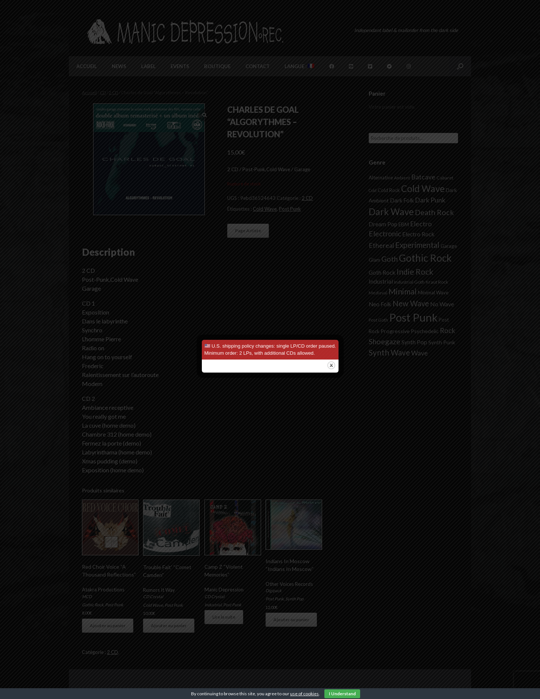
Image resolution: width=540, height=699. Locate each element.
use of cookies (304, 693)
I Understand (342, 693)
